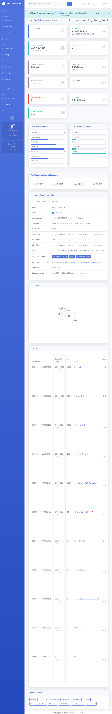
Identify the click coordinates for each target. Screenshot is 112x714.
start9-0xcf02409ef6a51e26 (50, 700)
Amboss (57, 257)
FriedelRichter (79, 541)
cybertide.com (79, 570)
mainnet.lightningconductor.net (86, 599)
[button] (104, 4)
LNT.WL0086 (64, 704)
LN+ (72, 257)
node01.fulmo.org (81, 454)
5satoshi (66, 700)
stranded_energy (78, 704)
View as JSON (57, 229)
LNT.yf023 (52, 704)
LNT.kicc (87, 700)
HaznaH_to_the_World (38, 704)
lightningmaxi (79, 628)
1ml (65, 257)
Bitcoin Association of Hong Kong (90, 262)
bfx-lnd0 (77, 367)
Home (29, 20)
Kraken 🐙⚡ (79, 396)
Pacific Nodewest (69, 262)
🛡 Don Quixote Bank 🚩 (84, 512)
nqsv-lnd (33, 700)
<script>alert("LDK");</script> (85, 483)
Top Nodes (38, 20)
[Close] (109, 13)
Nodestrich (56, 262)
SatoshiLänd (91, 704)
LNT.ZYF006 (76, 700)
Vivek (76, 657)
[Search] (47, 4)
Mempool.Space (83, 257)
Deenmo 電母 (79, 425)
